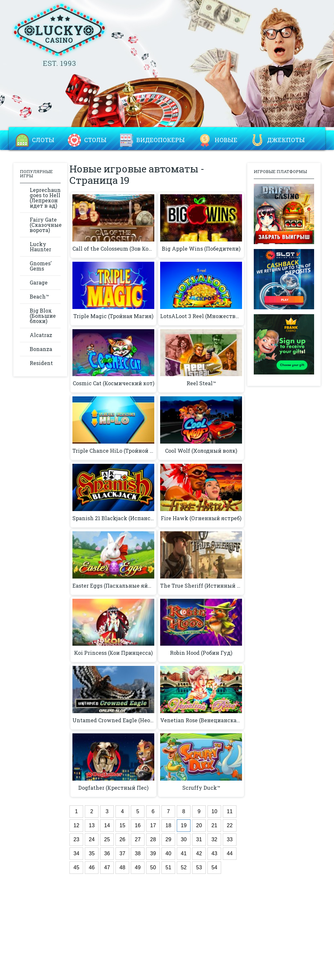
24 (92, 839)
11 (230, 811)
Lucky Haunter (40, 247)
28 (153, 839)
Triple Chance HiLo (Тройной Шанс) (113, 451)
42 (199, 853)
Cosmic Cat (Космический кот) (113, 383)
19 (184, 825)
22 (230, 825)
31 (199, 839)
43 (214, 853)
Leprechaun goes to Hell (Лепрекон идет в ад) (45, 197)
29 (168, 839)
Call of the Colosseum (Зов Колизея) (113, 248)
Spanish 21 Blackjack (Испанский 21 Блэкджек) (113, 518)
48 (122, 867)
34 (76, 853)
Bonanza (41, 348)
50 (153, 867)
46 (92, 867)
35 (92, 853)
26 (122, 839)
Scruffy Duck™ (201, 788)
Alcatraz (41, 334)
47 (107, 867)
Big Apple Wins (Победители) (201, 248)
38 (138, 853)
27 (138, 839)
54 (214, 867)
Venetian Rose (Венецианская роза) (201, 720)
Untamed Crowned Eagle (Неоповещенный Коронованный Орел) (113, 720)
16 (138, 825)
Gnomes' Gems (41, 266)
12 (76, 825)
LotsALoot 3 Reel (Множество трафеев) (201, 316)
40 (168, 853)
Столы (95, 140)
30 (184, 839)
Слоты (43, 140)
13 (92, 825)
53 (199, 867)
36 (107, 853)
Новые (226, 140)
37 (122, 853)
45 (76, 867)
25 (107, 839)
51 (168, 867)
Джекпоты (286, 140)
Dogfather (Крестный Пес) (113, 788)
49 (138, 867)
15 (122, 825)
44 (230, 853)
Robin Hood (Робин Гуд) (201, 653)
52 (184, 867)
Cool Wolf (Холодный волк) (201, 451)
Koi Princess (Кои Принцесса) (113, 653)
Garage (39, 282)
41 (184, 853)
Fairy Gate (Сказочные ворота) (45, 224)
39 (153, 853)
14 (107, 825)
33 (230, 839)
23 (76, 839)
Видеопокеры (160, 140)
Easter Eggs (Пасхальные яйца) (113, 585)
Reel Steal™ (201, 383)
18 (168, 825)
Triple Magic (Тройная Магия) (113, 316)
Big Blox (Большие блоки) (43, 315)
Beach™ (39, 296)
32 (214, 839)
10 (214, 811)
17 (153, 825)
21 (214, 825)
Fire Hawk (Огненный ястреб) (201, 518)
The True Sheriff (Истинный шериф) (201, 585)
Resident (41, 363)
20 (199, 825)
